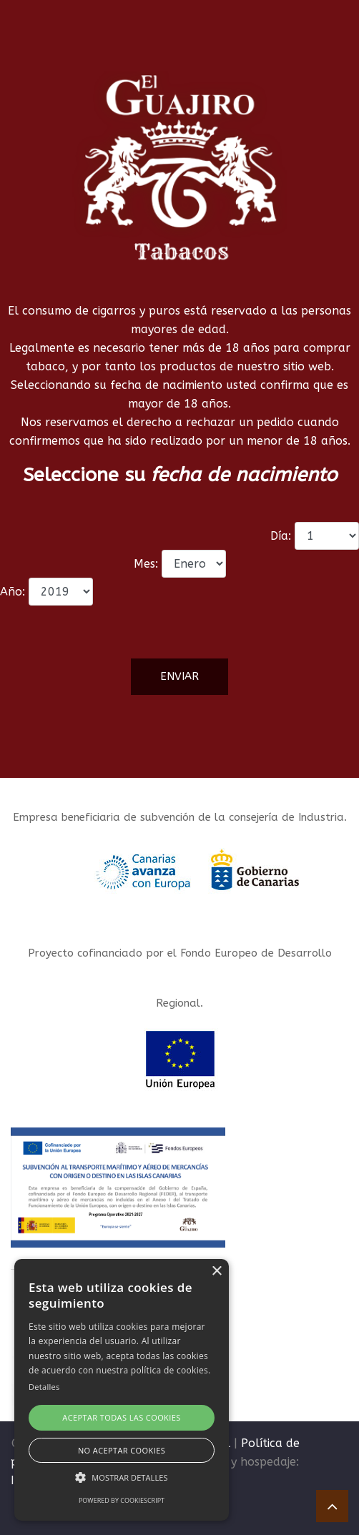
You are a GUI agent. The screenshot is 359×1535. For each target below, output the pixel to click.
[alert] (121, 1390)
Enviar (179, 676)
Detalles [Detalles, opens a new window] (44, 1386)
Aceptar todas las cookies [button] (121, 1417)
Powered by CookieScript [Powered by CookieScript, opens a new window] (121, 1500)
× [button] (216, 1271)
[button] (122, 1477)
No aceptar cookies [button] (121, 1450)
